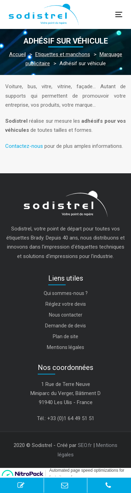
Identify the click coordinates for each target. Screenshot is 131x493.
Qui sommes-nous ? (66, 293)
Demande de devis (65, 325)
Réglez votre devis (65, 304)
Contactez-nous (24, 146)
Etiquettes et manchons (62, 54)
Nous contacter (65, 315)
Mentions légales (65, 347)
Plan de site (65, 336)
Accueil (17, 54)
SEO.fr (85, 445)
